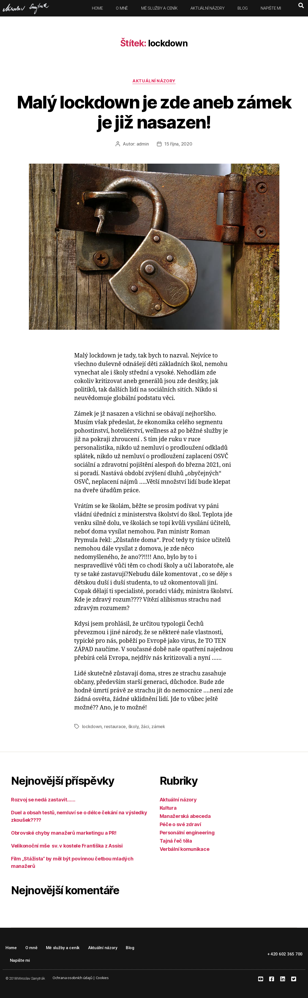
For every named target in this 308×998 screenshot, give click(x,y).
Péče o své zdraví (180, 824)
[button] (301, 5)
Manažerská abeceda (185, 816)
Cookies (102, 977)
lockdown (92, 726)
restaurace (115, 726)
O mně (122, 8)
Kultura (168, 808)
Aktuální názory (207, 8)
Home (97, 8)
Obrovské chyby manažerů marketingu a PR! (63, 833)
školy (133, 726)
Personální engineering (187, 832)
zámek (158, 726)
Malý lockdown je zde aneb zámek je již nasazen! (154, 112)
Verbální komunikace (184, 849)
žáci (145, 726)
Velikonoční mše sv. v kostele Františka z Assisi (67, 846)
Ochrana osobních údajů (72, 977)
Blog (242, 8)
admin (143, 144)
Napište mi (271, 8)
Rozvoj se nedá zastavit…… (43, 800)
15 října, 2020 (178, 144)
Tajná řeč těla (176, 841)
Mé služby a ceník (159, 8)
